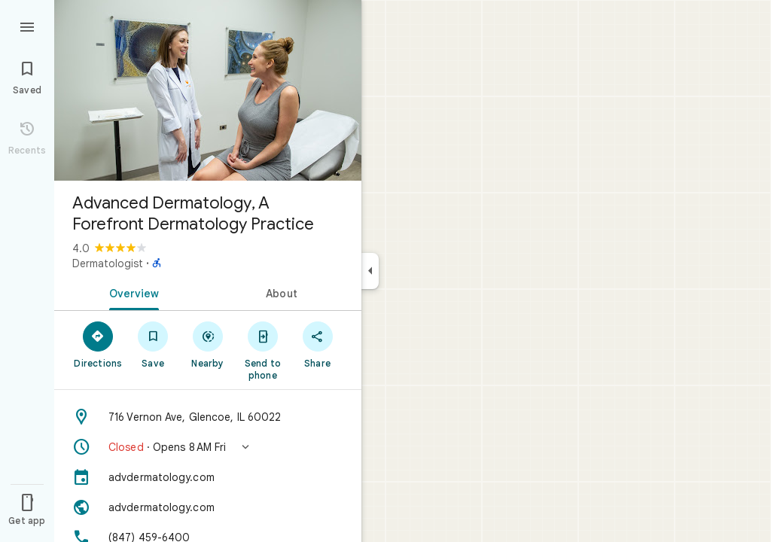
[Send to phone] (262, 350)
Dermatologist (107, 263)
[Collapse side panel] (370, 271)
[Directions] (98, 344)
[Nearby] (208, 344)
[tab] (131, 292)
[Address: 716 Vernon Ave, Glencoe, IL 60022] (207, 417)
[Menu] (27, 25)
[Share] (317, 344)
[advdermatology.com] (207, 477)
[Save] (153, 344)
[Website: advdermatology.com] (207, 507)
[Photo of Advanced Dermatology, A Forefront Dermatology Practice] (207, 90)
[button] (207, 447)
